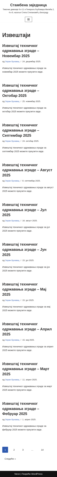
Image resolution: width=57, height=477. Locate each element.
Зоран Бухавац (12, 61)
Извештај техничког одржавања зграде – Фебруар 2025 (20, 408)
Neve (17, 474)
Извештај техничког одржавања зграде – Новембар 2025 (20, 51)
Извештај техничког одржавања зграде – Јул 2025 (24, 210)
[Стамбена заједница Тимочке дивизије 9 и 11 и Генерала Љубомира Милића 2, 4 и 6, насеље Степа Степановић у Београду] (28, 8)
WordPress (37, 474)
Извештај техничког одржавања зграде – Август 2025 (27, 170)
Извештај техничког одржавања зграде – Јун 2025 (24, 249)
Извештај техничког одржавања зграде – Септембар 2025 (20, 130)
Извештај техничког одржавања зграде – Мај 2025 (24, 289)
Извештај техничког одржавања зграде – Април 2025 (27, 329)
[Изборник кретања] (28, 19)
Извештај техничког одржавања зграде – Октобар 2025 (20, 90)
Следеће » (10, 458)
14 (42, 449)
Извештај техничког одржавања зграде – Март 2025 (25, 369)
